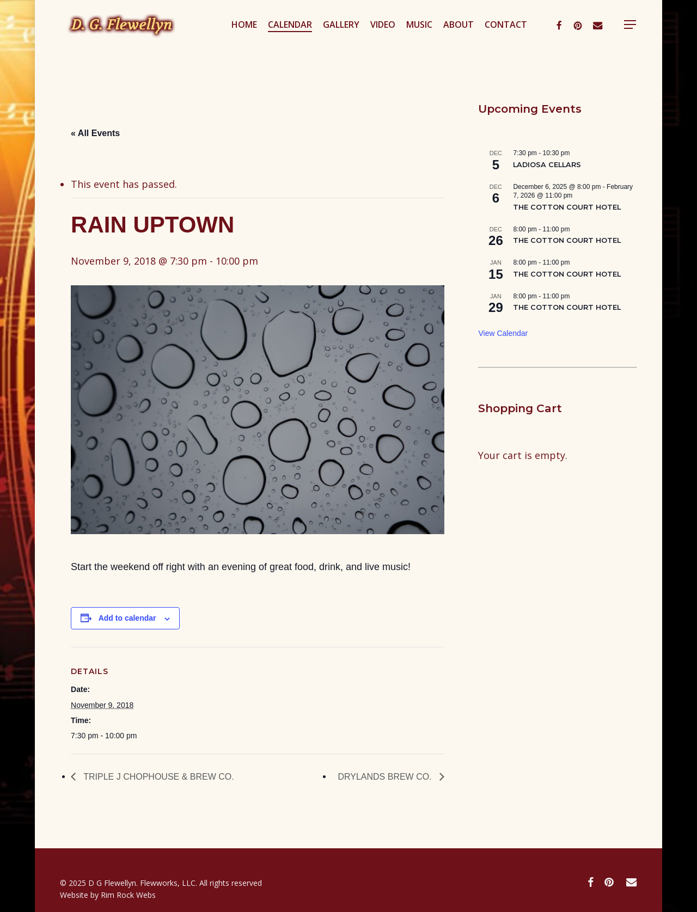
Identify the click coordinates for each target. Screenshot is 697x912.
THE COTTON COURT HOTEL (567, 207)
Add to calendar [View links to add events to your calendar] (127, 618)
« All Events (95, 133)
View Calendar (503, 333)
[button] (642, 40)
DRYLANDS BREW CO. (386, 776)
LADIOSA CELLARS (547, 165)
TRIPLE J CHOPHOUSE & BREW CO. (157, 776)
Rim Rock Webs (128, 895)
